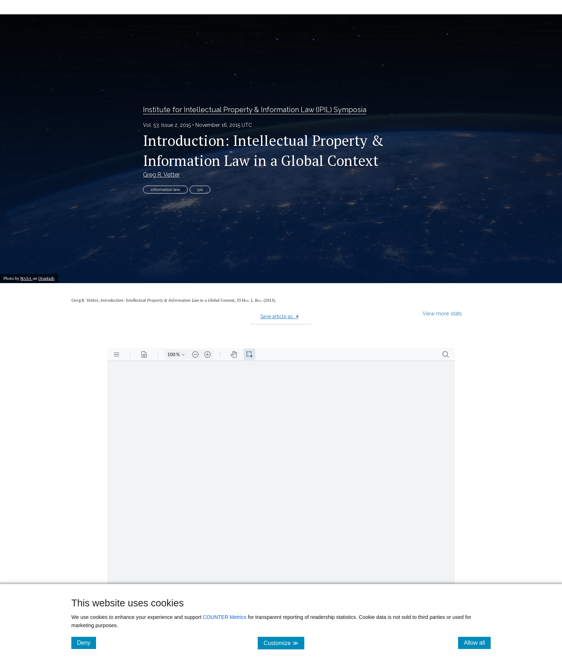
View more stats (442, 313)
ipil (200, 189)
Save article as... (279, 316)
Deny (86, 642)
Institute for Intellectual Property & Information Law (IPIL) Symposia (254, 109)
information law (165, 189)
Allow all (477, 642)
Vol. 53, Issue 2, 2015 (167, 125)
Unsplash (46, 278)
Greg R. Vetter (161, 174)
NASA (26, 278)
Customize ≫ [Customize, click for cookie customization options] (283, 642)
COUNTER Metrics (225, 617)
